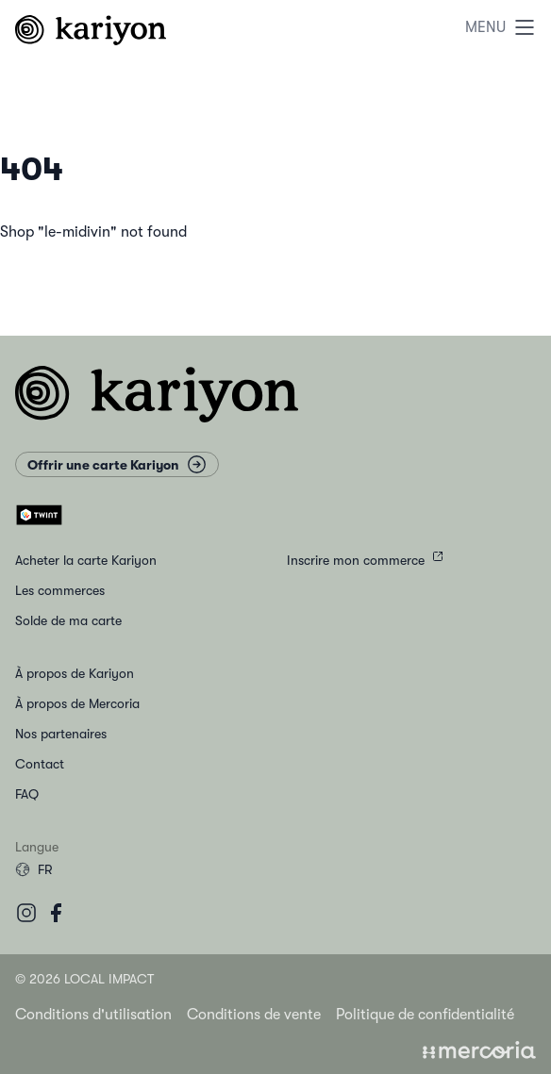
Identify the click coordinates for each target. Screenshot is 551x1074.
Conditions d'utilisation (93, 1014)
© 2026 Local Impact (84, 978)
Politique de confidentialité (425, 1014)
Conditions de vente (254, 1014)
